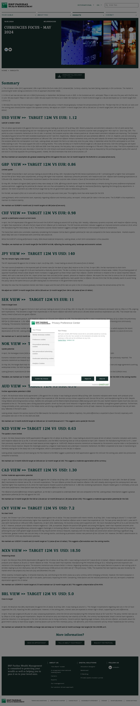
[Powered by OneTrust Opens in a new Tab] (100, 385)
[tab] (42, 330)
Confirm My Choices (41, 379)
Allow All (102, 379)
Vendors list (70, 340)
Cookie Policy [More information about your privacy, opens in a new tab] (62, 340)
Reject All (88, 379)
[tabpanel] (83, 336)
